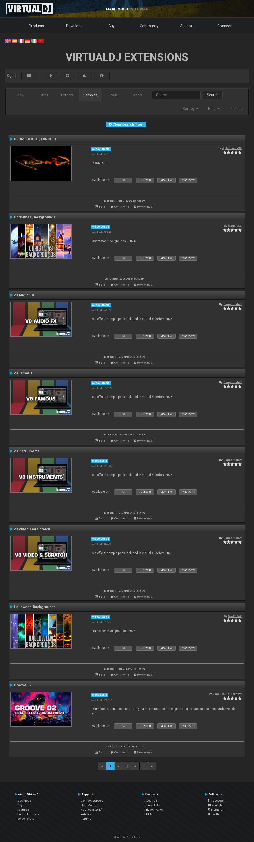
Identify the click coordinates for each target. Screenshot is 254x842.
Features (23, 809)
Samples (90, 95)
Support (187, 26)
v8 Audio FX (24, 295)
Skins (44, 95)
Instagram (216, 809)
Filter (213, 109)
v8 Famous (23, 373)
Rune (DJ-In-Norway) (227, 694)
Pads (114, 95)
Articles (86, 814)
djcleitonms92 (232, 148)
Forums (86, 818)
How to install (145, 206)
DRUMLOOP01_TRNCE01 (35, 139)
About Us (150, 800)
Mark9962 (235, 226)
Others (137, 95)
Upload (237, 109)
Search (212, 95)
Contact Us (152, 805)
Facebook (216, 800)
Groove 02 (22, 685)
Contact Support (92, 800)
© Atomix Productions (127, 837)
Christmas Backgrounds (34, 217)
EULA (148, 814)
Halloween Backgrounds (35, 607)
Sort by (190, 109)
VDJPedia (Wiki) (91, 809)
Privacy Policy (153, 809)
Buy (112, 26)
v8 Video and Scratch (32, 529)
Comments (121, 206)
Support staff (232, 304)
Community (149, 26)
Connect (224, 26)
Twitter (214, 814)
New (20, 95)
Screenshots (25, 818)
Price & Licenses (28, 814)
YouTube (215, 805)
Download (74, 26)
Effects (67, 95)
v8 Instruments (27, 451)
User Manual (89, 805)
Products (36, 26)
